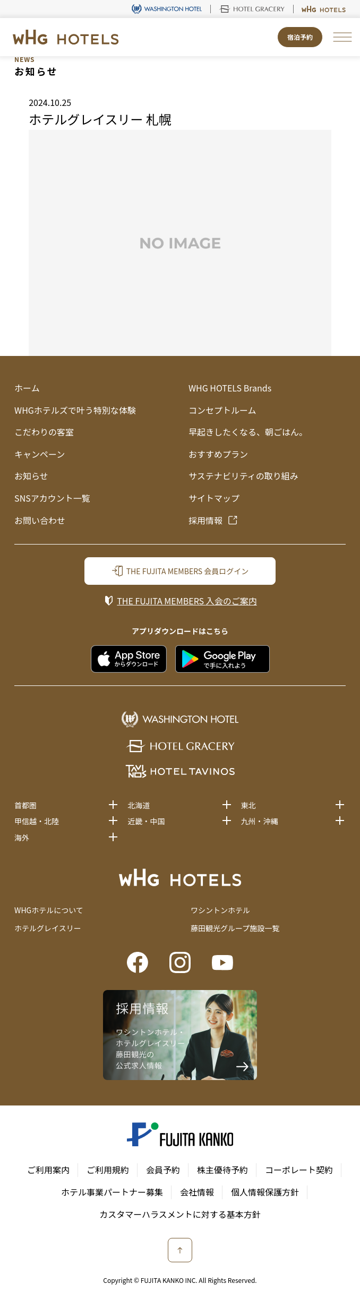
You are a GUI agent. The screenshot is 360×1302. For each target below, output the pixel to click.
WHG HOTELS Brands (229, 387)
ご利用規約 (108, 1169)
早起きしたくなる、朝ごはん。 (247, 431)
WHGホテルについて (48, 910)
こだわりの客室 (44, 431)
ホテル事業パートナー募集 (112, 1191)
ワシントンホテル (220, 910)
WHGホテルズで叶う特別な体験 (75, 410)
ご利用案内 (48, 1169)
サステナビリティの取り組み (243, 475)
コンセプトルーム (222, 410)
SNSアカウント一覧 (52, 498)
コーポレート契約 (299, 1169)
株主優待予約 (222, 1169)
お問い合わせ (39, 520)
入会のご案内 (186, 600)
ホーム (27, 387)
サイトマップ (213, 498)
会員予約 (163, 1169)
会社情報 (197, 1191)
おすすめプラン (218, 454)
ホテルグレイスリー (47, 928)
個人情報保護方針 (265, 1191)
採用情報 (205, 520)
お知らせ (31, 475)
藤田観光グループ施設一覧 (235, 928)
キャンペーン (39, 454)
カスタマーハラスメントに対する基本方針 (179, 1214)
